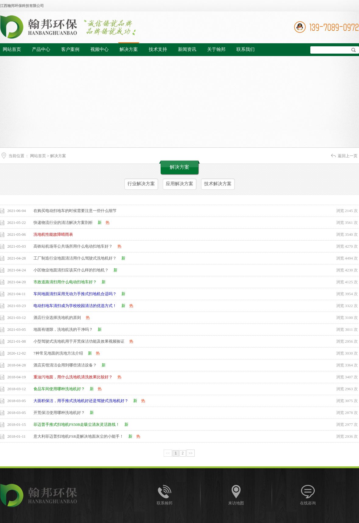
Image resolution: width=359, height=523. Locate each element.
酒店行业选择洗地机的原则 (57, 317)
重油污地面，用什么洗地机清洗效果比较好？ (73, 377)
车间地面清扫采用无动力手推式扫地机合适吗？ (75, 294)
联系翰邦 (165, 503)
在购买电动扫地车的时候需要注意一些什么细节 (75, 210)
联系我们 (245, 49)
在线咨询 (308, 503)
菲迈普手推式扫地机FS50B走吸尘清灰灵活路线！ (76, 424)
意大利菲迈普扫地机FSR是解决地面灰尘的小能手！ (78, 436)
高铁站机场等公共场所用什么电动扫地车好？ (73, 246)
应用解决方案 (179, 183)
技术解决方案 (218, 183)
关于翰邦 (216, 49)
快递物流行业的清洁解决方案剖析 (63, 222)
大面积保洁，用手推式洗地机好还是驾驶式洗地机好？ (80, 400)
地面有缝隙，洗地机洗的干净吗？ (63, 329)
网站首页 (12, 49)
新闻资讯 (187, 49)
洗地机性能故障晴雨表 (53, 234)
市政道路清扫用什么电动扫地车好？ (65, 282)
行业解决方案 (141, 183)
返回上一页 (347, 156)
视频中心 (99, 49)
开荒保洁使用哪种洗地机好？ (59, 412)
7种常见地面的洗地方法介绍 (58, 353)
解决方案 (129, 49)
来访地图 (236, 503)
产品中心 (41, 49)
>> (191, 453)
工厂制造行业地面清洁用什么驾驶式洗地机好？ (75, 258)
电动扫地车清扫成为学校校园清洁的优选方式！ (75, 305)
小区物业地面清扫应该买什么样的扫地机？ (71, 270)
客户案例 (70, 49)
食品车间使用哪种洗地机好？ (59, 389)
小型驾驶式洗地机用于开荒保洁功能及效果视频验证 (78, 341)
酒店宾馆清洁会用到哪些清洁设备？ (65, 365)
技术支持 (158, 49)
